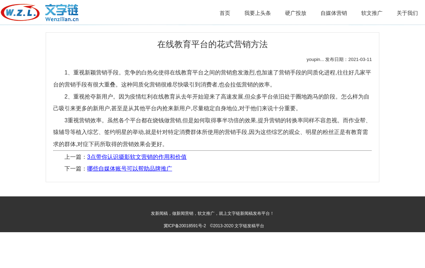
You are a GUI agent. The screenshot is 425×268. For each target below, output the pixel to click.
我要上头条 (257, 13)
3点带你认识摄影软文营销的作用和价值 (137, 157)
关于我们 (407, 13)
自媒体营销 (334, 13)
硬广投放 (295, 13)
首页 (225, 13)
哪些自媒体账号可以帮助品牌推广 (129, 169)
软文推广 (371, 13)
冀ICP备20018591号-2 (185, 225)
